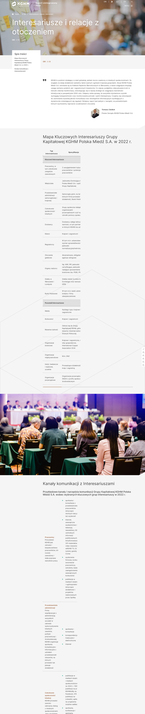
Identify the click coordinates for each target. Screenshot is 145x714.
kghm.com (103, 567)
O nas (24, 14)
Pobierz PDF (48, 666)
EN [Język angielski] (125, 2)
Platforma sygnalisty (126, 709)
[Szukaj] (131, 2)
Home (15, 14)
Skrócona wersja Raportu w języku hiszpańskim (60, 670)
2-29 (17, 40)
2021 (124, 667)
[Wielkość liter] (117, 2)
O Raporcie (85, 666)
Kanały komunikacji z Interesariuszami (21, 70)
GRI (105, 2)
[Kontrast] (111, 1)
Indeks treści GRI (49, 662)
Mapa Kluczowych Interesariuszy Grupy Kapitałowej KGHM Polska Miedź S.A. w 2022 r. (23, 61)
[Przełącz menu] (128, 6)
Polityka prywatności (103, 709)
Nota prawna (89, 709)
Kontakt (83, 662)
